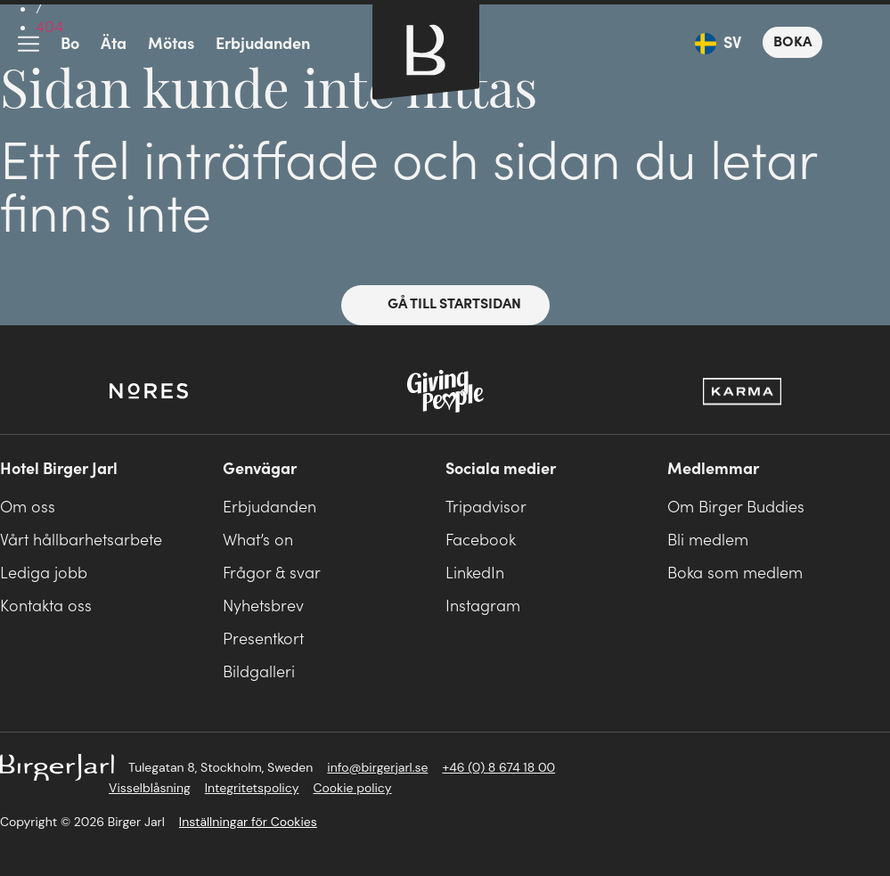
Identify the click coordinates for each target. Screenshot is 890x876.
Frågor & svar (272, 573)
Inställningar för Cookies (248, 822)
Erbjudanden (263, 44)
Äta (114, 44)
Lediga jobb (43, 573)
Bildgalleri (259, 672)
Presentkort (263, 639)
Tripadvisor (486, 507)
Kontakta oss (46, 606)
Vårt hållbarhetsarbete (81, 540)
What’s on (258, 540)
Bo (70, 44)
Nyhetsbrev (263, 606)
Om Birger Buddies (735, 507)
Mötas (171, 44)
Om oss (27, 507)
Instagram (482, 606)
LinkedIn (474, 573)
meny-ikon (28, 44)
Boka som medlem (735, 573)
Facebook (480, 540)
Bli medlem (707, 540)
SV (732, 43)
